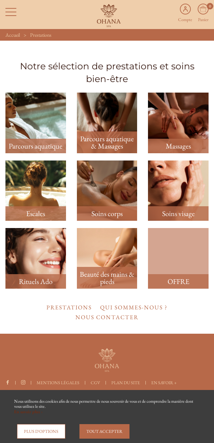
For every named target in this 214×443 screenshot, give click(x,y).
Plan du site (125, 383)
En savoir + (164, 383)
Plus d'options (41, 431)
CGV (95, 383)
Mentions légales (58, 383)
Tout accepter (104, 431)
